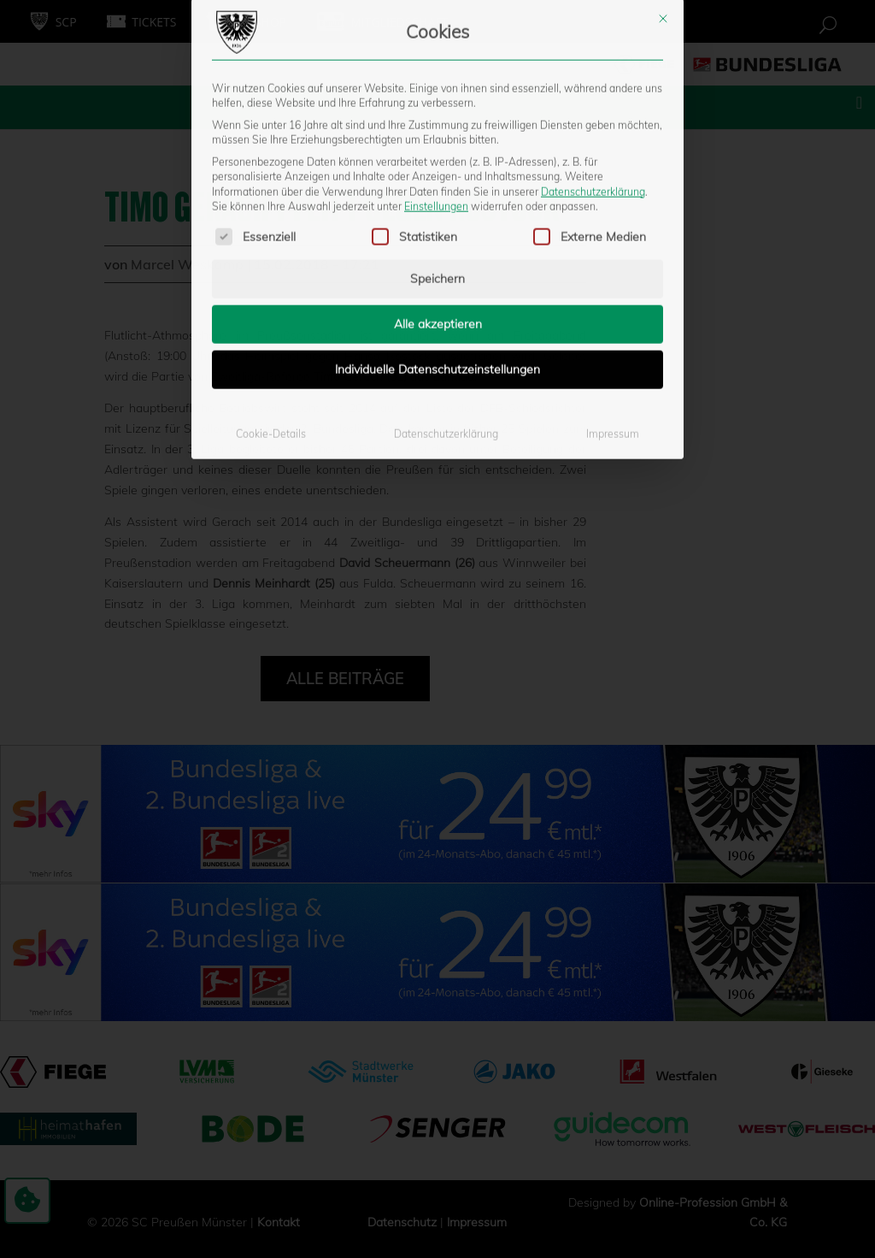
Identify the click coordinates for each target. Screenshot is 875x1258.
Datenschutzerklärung (593, 37)
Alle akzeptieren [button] (438, 170)
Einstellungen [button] (436, 52)
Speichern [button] (437, 125)
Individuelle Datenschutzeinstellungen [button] (437, 215)
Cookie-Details (271, 280)
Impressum (612, 280)
